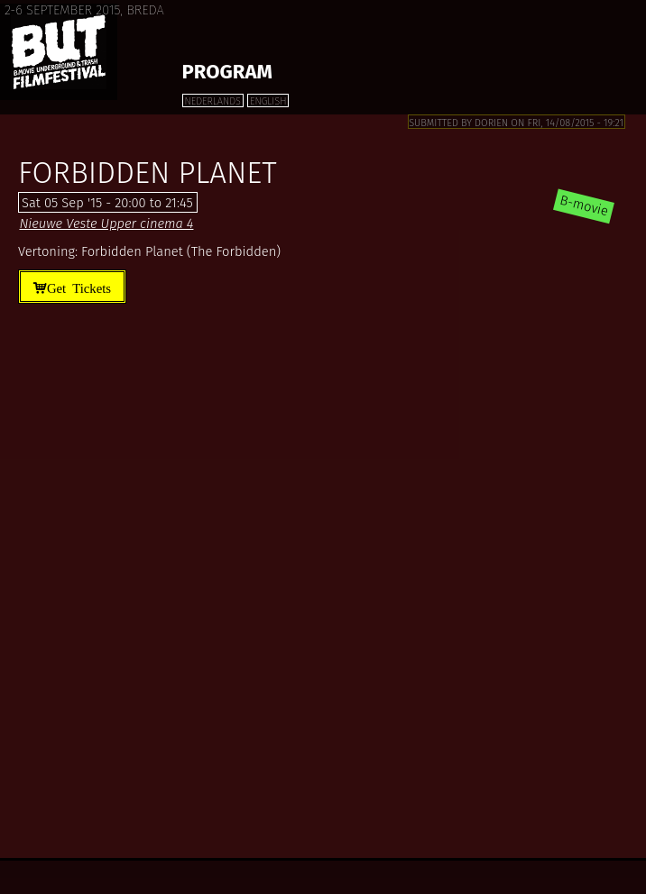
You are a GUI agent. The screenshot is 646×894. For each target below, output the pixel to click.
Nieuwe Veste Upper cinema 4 (106, 223)
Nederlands (213, 101)
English (268, 101)
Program (227, 71)
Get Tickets (79, 287)
